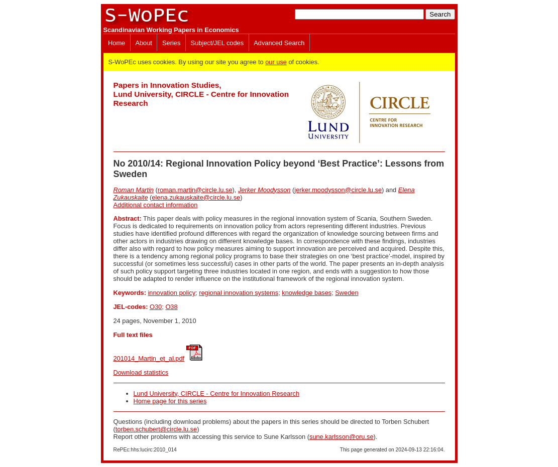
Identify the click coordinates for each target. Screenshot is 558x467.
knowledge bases (306, 292)
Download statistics (141, 372)
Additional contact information (156, 205)
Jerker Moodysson (264, 190)
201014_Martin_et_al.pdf (149, 358)
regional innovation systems (238, 292)
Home (116, 43)
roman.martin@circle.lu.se (195, 190)
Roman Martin (134, 190)
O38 (171, 306)
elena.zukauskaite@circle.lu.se (196, 197)
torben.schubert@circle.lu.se (156, 429)
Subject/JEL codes (217, 43)
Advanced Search (279, 43)
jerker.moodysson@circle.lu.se (338, 190)
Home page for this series (170, 401)
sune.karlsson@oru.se (341, 436)
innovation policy (171, 292)
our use (276, 62)
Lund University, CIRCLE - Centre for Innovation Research (217, 393)
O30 (156, 306)
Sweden (346, 292)
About (143, 43)
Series (171, 43)
